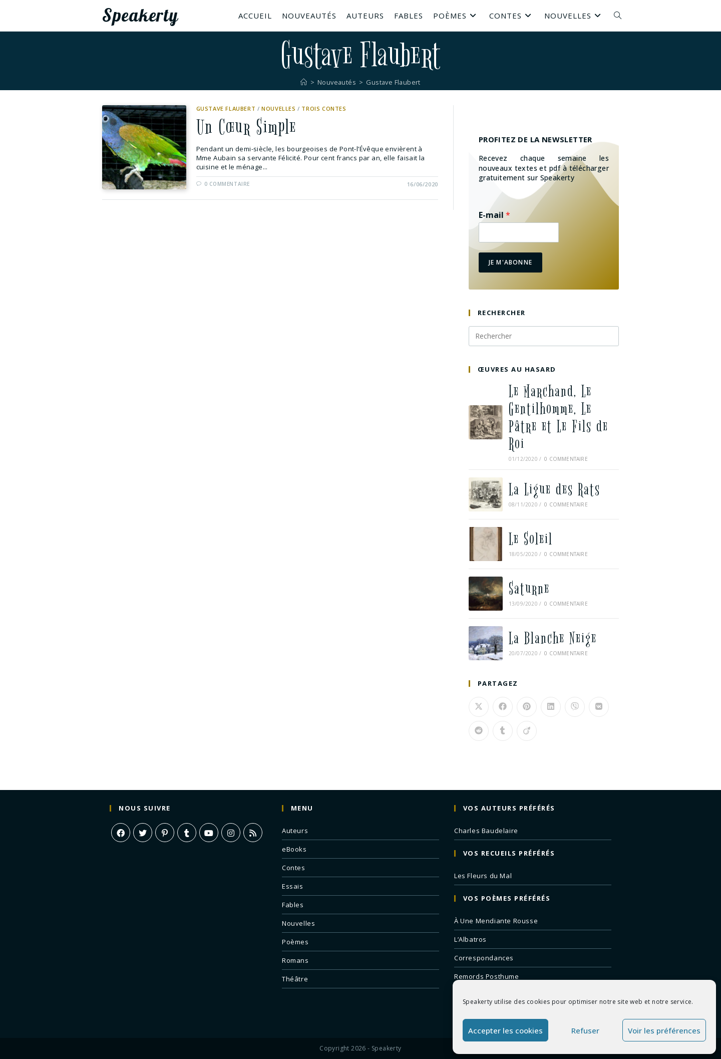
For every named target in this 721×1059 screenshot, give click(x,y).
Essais (292, 886)
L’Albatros (470, 939)
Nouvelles (278, 108)
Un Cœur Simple (247, 128)
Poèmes (295, 941)
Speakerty (140, 16)
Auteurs (295, 830)
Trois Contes (323, 108)
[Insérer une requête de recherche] (544, 336)
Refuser (585, 1030)
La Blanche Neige (553, 638)
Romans (295, 960)
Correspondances (484, 957)
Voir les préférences (664, 1030)
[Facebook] (120, 832)
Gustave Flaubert (394, 82)
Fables (293, 904)
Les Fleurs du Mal (483, 875)
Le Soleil (531, 539)
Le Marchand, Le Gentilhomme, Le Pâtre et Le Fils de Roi (558, 417)
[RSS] (252, 832)
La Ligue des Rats (554, 489)
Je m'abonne (510, 262)
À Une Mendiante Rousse (496, 920)
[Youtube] (208, 832)
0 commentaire (227, 184)
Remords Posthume (486, 976)
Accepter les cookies (505, 1030)
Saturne (529, 589)
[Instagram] (230, 832)
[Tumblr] (186, 832)
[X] (142, 832)
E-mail (494, 215)
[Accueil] (302, 82)
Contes (293, 867)
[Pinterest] (164, 832)
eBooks (294, 849)
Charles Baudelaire (486, 830)
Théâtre (295, 978)
